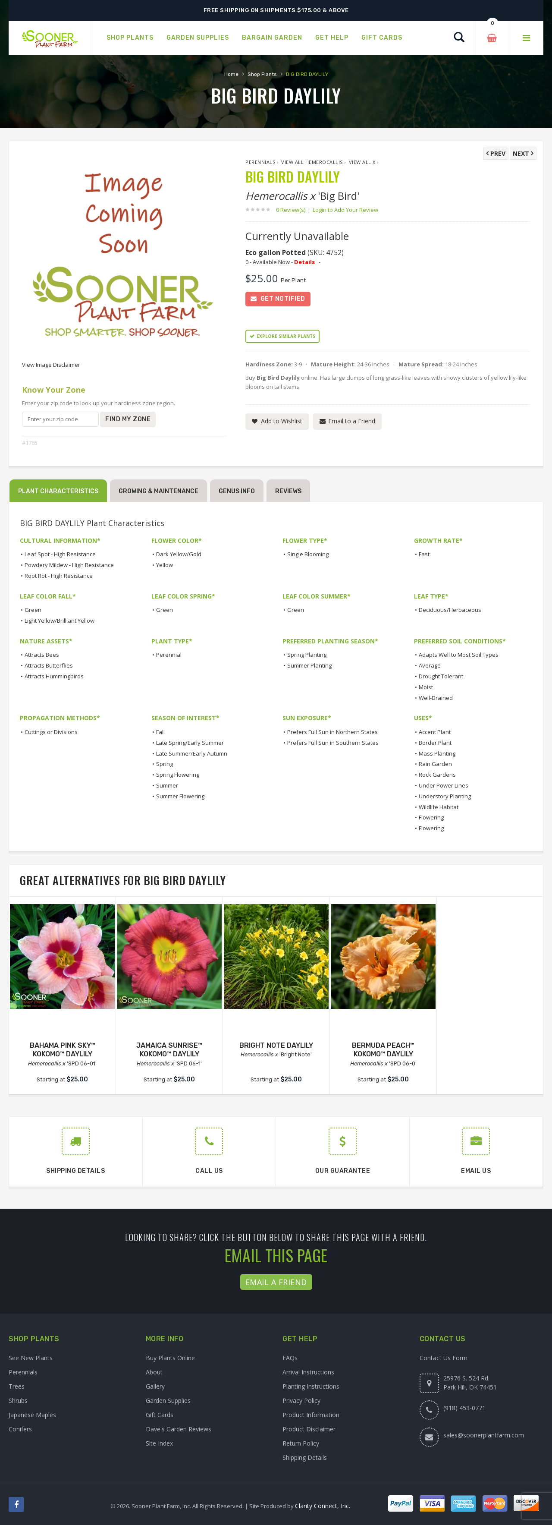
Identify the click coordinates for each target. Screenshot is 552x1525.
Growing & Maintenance (158, 491)
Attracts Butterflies (49, 665)
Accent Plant (435, 732)
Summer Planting (309, 665)
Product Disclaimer (309, 1429)
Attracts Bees (42, 655)
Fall (160, 732)
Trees (17, 1386)
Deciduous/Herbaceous (450, 610)
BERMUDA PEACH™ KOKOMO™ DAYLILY (383, 1050)
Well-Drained (436, 698)
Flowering (431, 817)
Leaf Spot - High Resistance (60, 554)
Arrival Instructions (308, 1372)
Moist (426, 687)
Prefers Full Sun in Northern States (332, 732)
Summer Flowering (180, 796)
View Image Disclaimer (51, 365)
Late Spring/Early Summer (190, 743)
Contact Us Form (443, 1358)
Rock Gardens (437, 774)
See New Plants (31, 1358)
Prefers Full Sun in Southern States (333, 743)
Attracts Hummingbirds (54, 676)
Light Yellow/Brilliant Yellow (59, 620)
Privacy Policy (301, 1400)
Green (33, 610)
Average (430, 665)
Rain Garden (435, 764)
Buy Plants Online (170, 1358)
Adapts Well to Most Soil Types (459, 655)
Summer (167, 785)
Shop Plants (262, 74)
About (154, 1372)
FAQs (290, 1358)
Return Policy (300, 1443)
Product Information (310, 1415)
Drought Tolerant (441, 676)
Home (231, 74)
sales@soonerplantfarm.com (483, 1435)
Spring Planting (306, 655)
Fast (424, 554)
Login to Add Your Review (345, 210)
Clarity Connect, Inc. (322, 1506)
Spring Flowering (177, 774)
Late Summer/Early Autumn (191, 753)
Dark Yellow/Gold (178, 554)
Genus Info (237, 491)
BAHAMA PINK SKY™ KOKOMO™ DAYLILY (62, 1050)
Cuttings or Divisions (51, 732)
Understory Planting (445, 796)
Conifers (20, 1429)
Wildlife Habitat (438, 807)
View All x (362, 162)
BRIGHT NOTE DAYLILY (276, 1045)
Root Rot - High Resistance (59, 576)
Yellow (164, 565)
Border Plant (435, 743)
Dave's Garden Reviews (178, 1429)
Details (304, 262)
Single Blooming (308, 554)
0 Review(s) (293, 210)
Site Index (159, 1443)
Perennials (260, 162)
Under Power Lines (443, 785)
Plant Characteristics (58, 491)
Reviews (288, 491)
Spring (164, 764)
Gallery (155, 1386)
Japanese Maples (32, 1415)
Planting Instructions (310, 1386)
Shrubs (18, 1400)
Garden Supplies (168, 1400)
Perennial (169, 655)
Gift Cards (159, 1415)
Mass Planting (437, 753)
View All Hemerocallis (312, 162)
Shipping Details (304, 1457)
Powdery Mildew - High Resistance (69, 565)
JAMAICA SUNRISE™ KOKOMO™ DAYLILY (169, 1050)
